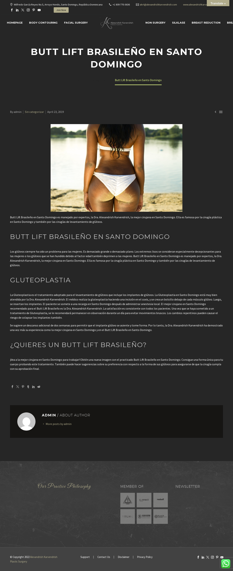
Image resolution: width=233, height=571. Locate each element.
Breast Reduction (206, 22)
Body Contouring (43, 22)
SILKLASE (178, 22)
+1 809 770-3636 (121, 4)
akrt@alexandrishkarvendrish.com (158, 4)
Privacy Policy (145, 557)
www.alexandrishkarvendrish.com (201, 4)
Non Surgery (155, 22)
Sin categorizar (34, 112)
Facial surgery (76, 22)
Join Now (61, 10)
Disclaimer (123, 557)
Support (85, 557)
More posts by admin (59, 424)
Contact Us (103, 557)
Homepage (15, 22)
